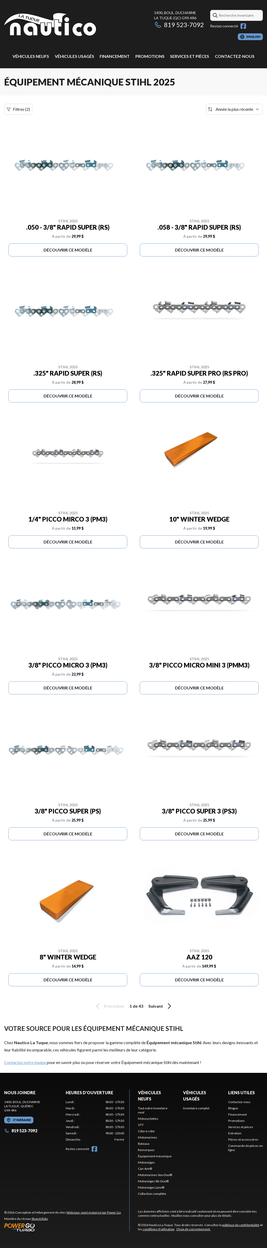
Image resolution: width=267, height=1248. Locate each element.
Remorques (146, 1150)
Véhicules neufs (31, 56)
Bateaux (143, 1144)
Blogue (233, 1108)
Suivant (160, 1006)
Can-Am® (145, 1169)
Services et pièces (189, 56)
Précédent (109, 1006)
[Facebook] (243, 26)
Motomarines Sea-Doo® (155, 1175)
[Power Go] (63, 1227)
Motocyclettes (148, 1119)
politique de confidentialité (240, 1225)
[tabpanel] (95, 1121)
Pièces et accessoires (243, 1139)
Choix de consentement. (193, 1229)
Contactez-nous (234, 56)
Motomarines (147, 1137)
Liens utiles (241, 1092)
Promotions (150, 56)
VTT (141, 1125)
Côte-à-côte (146, 1131)
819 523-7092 (179, 24)
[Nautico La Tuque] (50, 25)
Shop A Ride (40, 1219)
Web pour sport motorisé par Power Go (93, 1212)
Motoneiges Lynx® (151, 1187)
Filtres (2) (18, 109)
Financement (115, 56)
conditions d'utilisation (158, 1229)
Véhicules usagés (74, 56)
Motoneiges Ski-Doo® (153, 1181)
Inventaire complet (196, 1108)
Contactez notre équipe (25, 1062)
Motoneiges (146, 1162)
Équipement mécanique (155, 1156)
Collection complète (152, 1194)
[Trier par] (234, 109)
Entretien (234, 1133)
